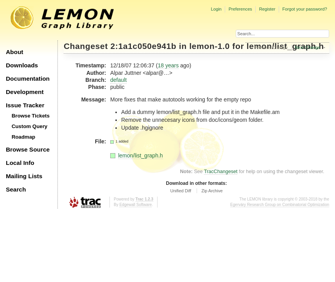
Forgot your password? (304, 9)
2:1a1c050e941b (144, 46)
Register (267, 9)
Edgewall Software (135, 204)
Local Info (20, 162)
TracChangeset (221, 171)
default (118, 80)
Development (25, 92)
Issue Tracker (25, 105)
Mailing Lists (24, 176)
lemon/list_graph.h (140, 155)
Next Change (307, 47)
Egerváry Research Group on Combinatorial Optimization (279, 204)
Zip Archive (211, 190)
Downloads (22, 65)
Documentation (28, 78)
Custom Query (30, 126)
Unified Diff (180, 190)
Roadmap (24, 137)
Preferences (240, 9)
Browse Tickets (31, 116)
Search (16, 189)
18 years (168, 65)
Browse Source (28, 149)
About (14, 52)
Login (216, 9)
